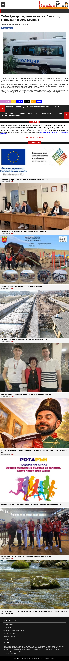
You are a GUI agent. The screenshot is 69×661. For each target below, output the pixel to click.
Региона (11, 11)
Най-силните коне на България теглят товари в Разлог (21, 286)
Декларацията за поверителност (14, 630)
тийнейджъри (5, 101)
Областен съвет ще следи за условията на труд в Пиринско (23, 231)
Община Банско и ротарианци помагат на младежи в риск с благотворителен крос (32, 504)
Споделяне (7, 28)
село (33, 101)
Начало (4, 11)
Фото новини (7, 627)
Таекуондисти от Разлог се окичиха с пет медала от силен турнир (26, 557)
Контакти (6, 639)
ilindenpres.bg (17, 658)
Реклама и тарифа (9, 636)
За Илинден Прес (9, 633)
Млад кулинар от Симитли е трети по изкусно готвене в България (26, 394)
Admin (3, 24)
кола (13, 101)
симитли (19, 101)
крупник (27, 101)
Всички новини (8, 624)
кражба (39, 101)
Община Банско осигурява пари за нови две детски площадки (24, 340)
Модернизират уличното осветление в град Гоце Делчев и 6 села (25, 180)
